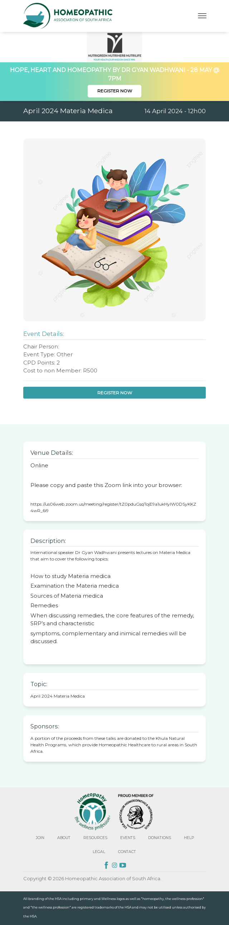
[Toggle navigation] (202, 15)
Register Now (114, 90)
